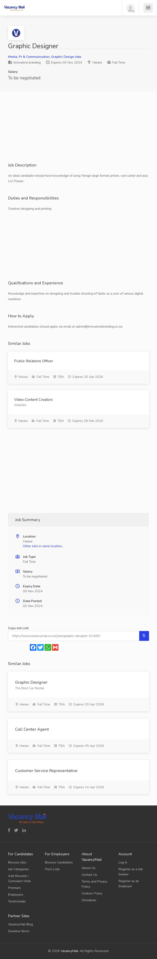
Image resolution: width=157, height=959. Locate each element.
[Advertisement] (78, 133)
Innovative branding (24, 62)
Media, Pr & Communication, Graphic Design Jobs (44, 57)
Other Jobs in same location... (43, 546)
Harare (97, 62)
